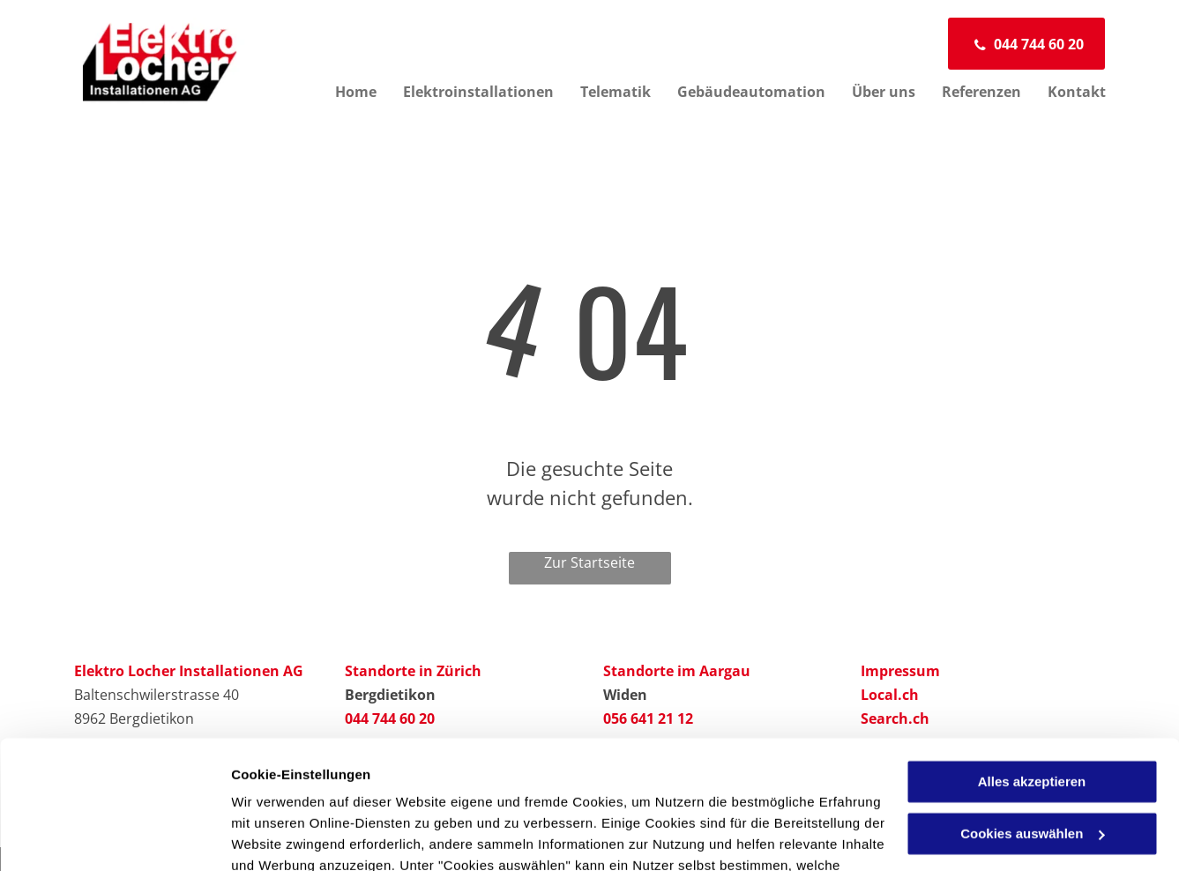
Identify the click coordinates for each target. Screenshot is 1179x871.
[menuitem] (343, 91)
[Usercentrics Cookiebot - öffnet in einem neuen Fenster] (114, 836)
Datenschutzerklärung (664, 787)
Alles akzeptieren (1032, 661)
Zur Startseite (589, 562)
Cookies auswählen (293, 836)
